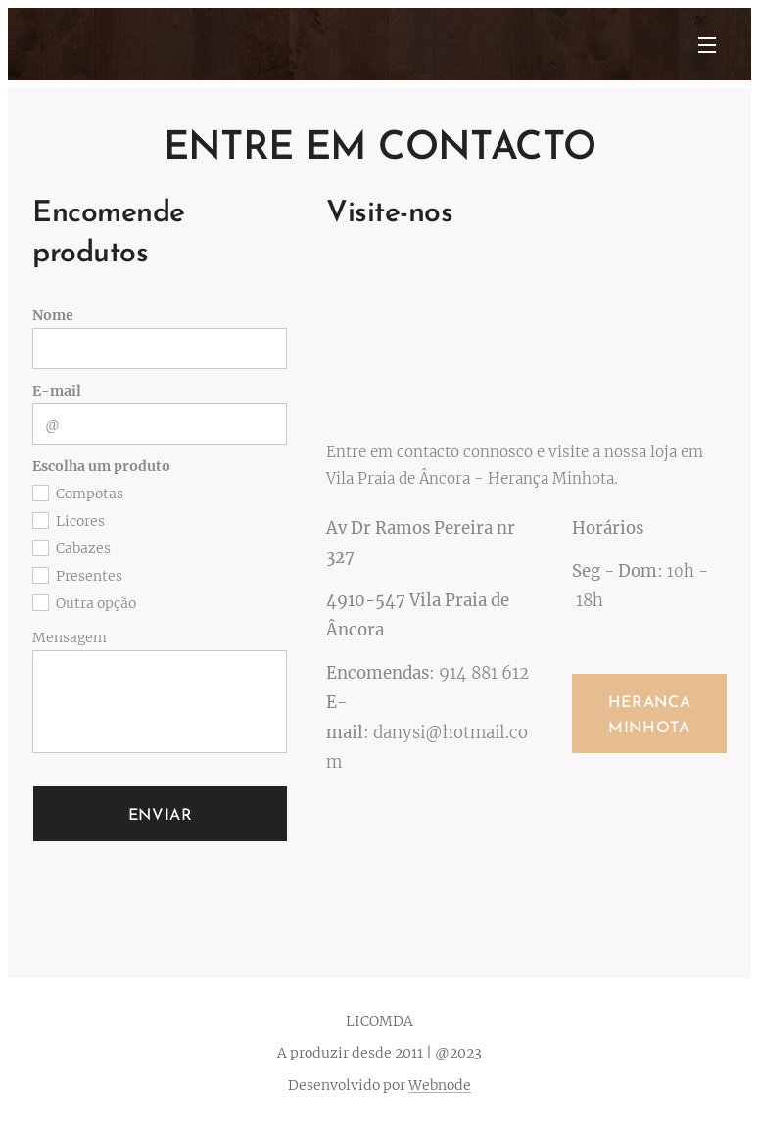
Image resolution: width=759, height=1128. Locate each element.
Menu (707, 45)
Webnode (439, 1085)
